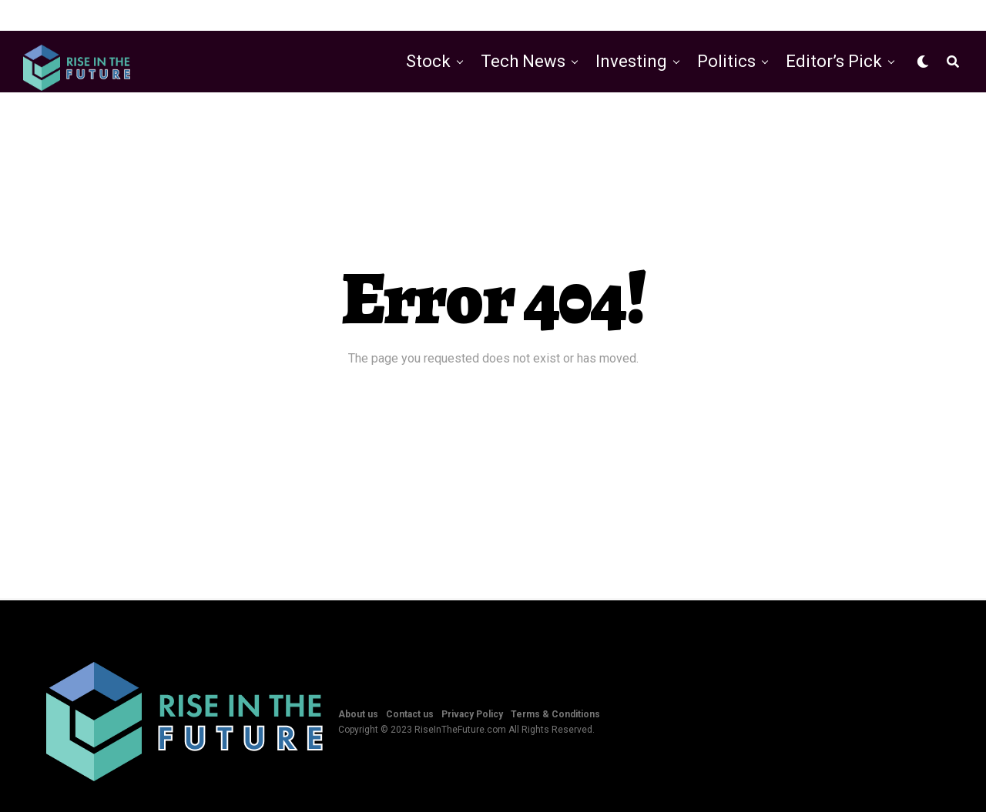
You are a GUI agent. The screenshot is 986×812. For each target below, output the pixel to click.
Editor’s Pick (834, 61)
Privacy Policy (472, 714)
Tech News (523, 61)
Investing (631, 61)
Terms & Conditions (555, 714)
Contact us (410, 714)
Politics (726, 61)
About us (358, 714)
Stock (428, 61)
